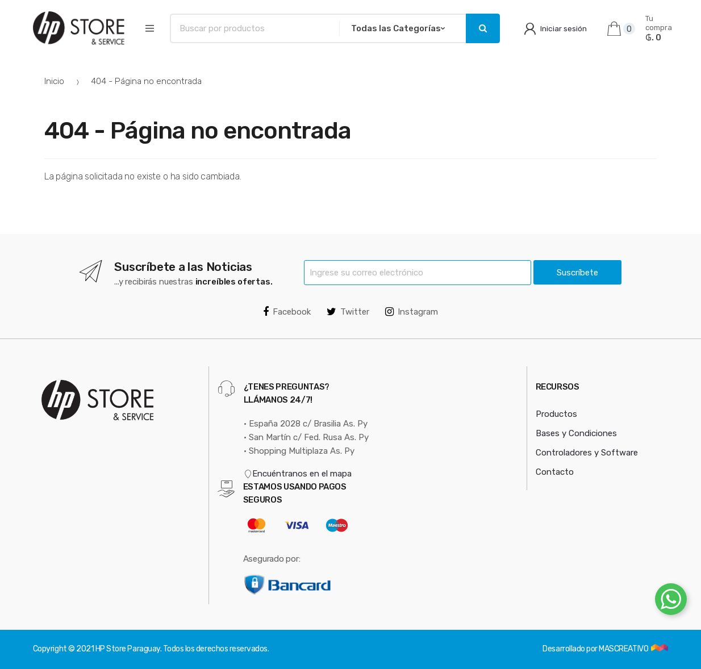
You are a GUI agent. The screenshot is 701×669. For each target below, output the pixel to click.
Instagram (411, 312)
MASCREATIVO (624, 649)
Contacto (555, 472)
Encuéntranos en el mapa (298, 474)
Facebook (287, 312)
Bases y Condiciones (576, 433)
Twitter (348, 312)
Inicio (54, 81)
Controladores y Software (587, 453)
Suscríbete (577, 272)
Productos (556, 414)
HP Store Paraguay (127, 649)
